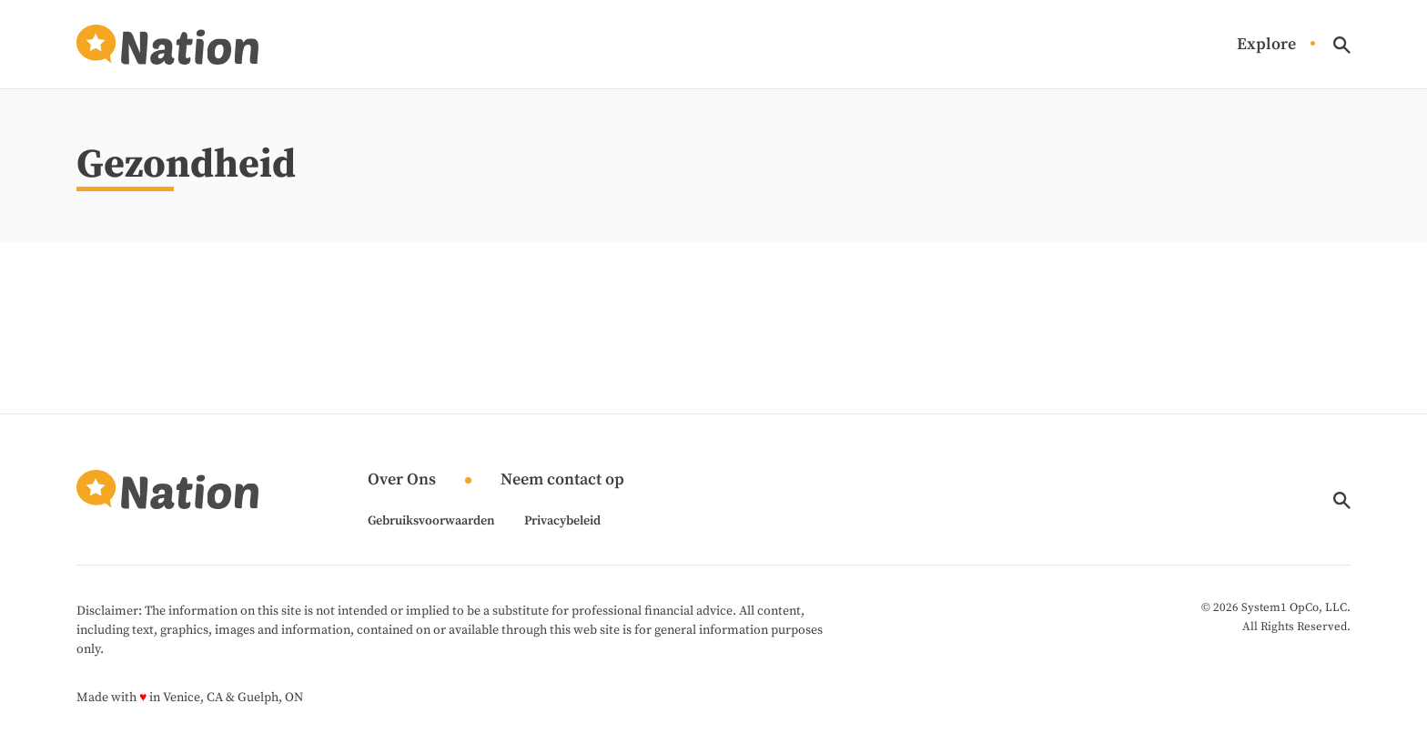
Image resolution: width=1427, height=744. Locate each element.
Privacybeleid (562, 521)
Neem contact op (562, 480)
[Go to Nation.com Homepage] (167, 45)
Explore (1266, 45)
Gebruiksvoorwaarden (431, 521)
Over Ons (402, 480)
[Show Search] (1342, 45)
